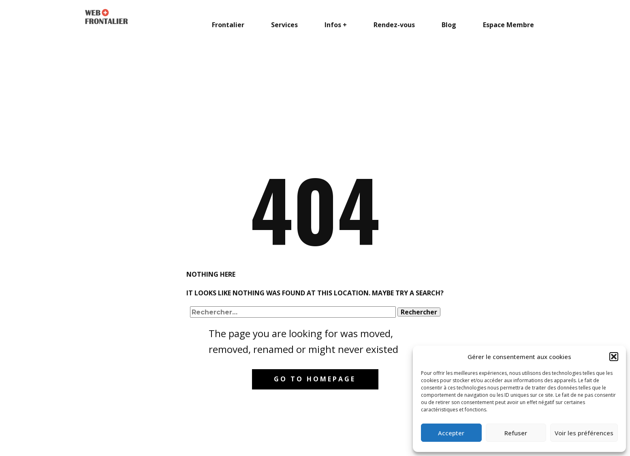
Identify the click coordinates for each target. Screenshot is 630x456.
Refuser (515, 433)
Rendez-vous (394, 24)
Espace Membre (508, 24)
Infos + (336, 24)
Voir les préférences (584, 433)
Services (284, 24)
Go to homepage (315, 378)
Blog (449, 24)
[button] (614, 357)
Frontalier (228, 24)
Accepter (451, 433)
